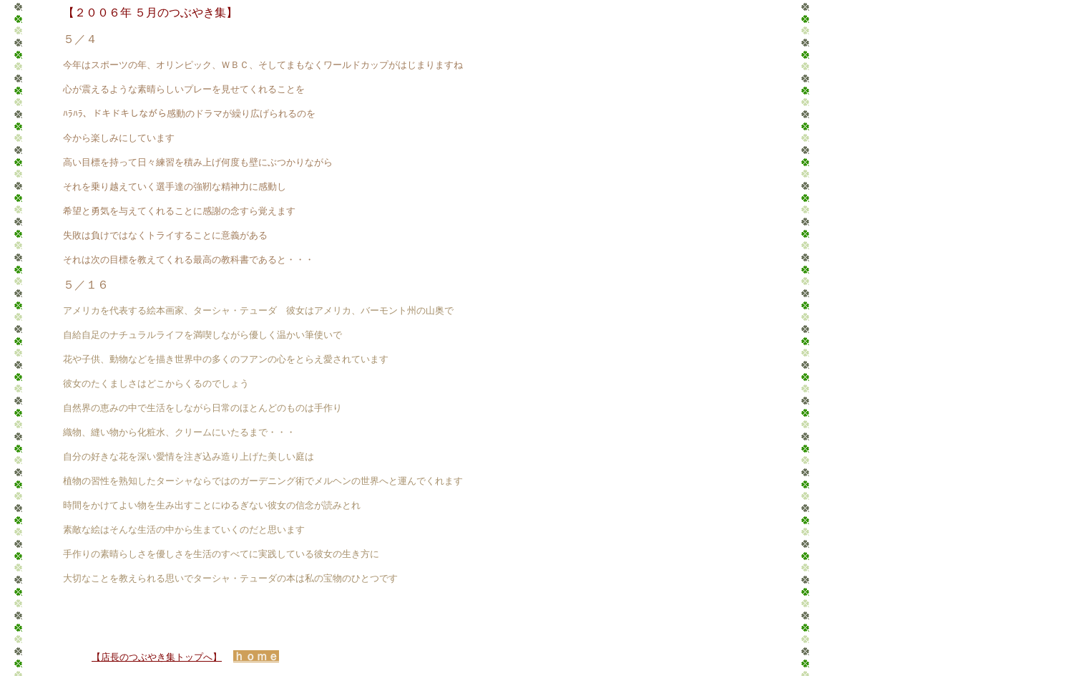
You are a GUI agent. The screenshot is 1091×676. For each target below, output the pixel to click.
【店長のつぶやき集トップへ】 (157, 657)
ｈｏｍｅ (256, 656)
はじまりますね (430, 64)
